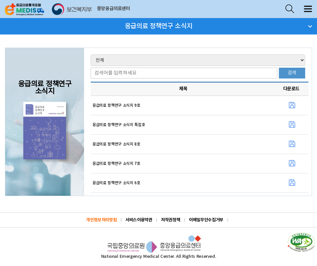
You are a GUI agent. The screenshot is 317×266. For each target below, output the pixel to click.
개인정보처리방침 (101, 220)
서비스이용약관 (138, 220)
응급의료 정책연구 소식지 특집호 (118, 125)
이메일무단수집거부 (206, 220)
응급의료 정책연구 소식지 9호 (116, 105)
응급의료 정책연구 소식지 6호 (116, 183)
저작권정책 (170, 220)
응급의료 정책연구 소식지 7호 (116, 164)
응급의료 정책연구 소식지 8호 (116, 144)
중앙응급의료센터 (113, 8)
